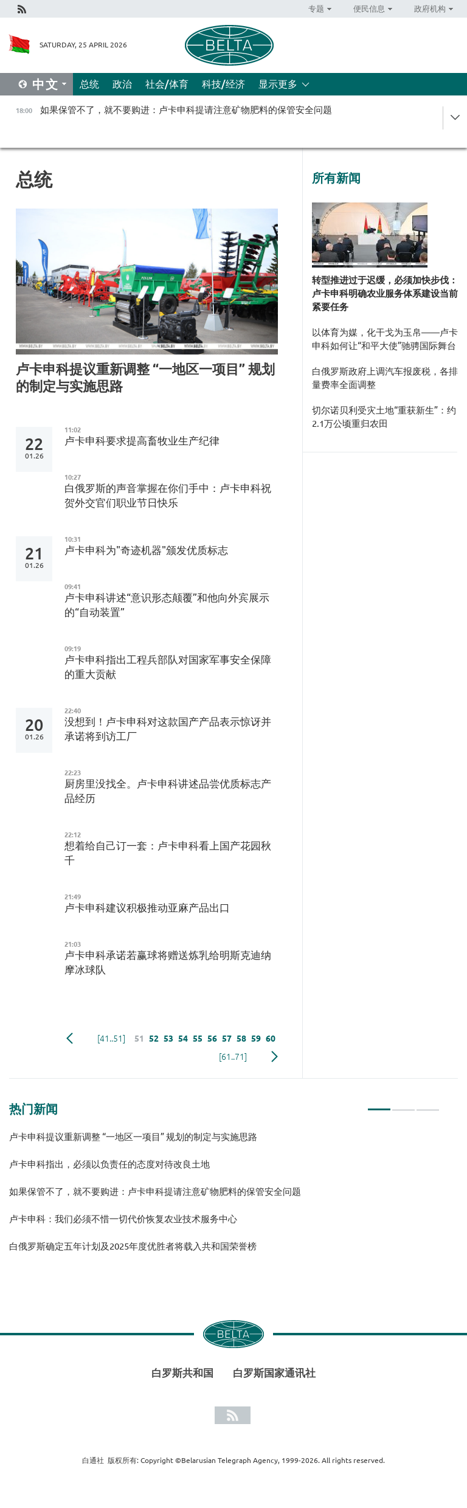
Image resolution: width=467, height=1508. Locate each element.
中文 (45, 84)
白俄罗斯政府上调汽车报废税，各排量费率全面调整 (385, 378)
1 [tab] (379, 1104)
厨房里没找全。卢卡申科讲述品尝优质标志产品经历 (167, 791)
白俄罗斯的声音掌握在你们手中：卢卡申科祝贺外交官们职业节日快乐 (167, 495)
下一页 (274, 1057)
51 (139, 1038)
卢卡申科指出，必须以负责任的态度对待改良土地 (109, 1164)
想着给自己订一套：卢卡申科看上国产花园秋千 (167, 853)
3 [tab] (428, 1104)
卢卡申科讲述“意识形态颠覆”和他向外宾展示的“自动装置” (166, 605)
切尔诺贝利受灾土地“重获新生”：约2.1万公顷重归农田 (384, 417)
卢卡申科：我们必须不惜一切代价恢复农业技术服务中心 (123, 1219)
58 (241, 1038)
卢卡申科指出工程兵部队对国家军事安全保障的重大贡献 (167, 667)
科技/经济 (223, 83)
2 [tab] (403, 1104)
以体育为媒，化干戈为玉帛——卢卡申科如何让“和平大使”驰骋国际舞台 (385, 339)
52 (154, 1038)
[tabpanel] (224, 1197)
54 (183, 1038)
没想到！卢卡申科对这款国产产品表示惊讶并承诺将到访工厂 (167, 729)
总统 (89, 83)
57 (227, 1038)
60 (270, 1038)
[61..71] (233, 1057)
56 (212, 1038)
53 (168, 1038)
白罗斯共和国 (182, 1372)
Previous (69, 1038)
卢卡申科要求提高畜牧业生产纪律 (142, 440)
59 (256, 1038)
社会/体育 (167, 83)
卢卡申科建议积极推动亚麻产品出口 (147, 907)
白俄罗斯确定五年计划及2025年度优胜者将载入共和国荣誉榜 (133, 1246)
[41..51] (111, 1038)
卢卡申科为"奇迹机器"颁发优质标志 (146, 550)
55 (197, 1038)
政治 (122, 83)
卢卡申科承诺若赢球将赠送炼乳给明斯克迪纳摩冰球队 (167, 962)
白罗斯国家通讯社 (274, 1372)
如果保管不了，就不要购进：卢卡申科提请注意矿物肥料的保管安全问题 (155, 1191)
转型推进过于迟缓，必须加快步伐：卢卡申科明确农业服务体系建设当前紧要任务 (385, 293)
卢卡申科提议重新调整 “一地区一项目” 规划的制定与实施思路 (145, 377)
